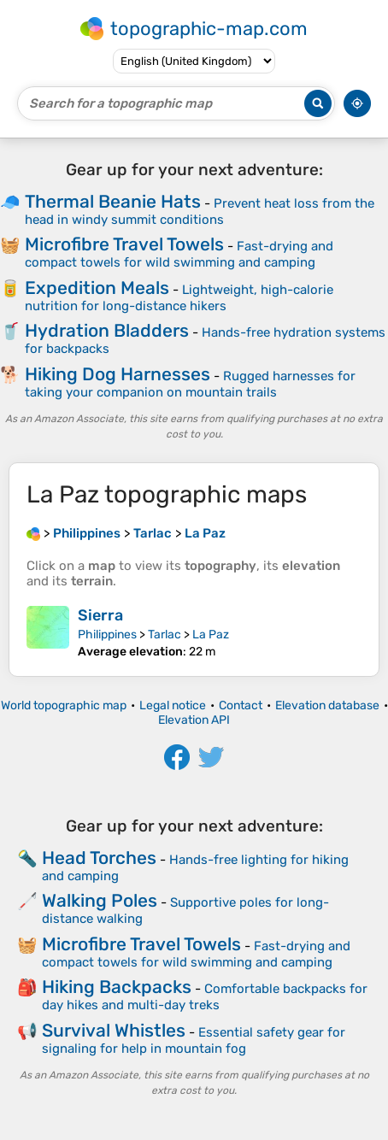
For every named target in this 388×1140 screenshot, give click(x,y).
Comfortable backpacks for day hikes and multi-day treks (204, 997)
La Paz (210, 634)
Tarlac (164, 634)
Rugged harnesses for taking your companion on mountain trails (190, 384)
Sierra (100, 615)
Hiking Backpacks (116, 986)
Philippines (107, 634)
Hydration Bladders (107, 330)
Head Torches (99, 857)
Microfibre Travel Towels (124, 244)
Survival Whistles (113, 1030)
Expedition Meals (97, 287)
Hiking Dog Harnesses (117, 374)
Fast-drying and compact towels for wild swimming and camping (179, 254)
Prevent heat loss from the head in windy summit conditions (199, 211)
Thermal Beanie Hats (113, 201)
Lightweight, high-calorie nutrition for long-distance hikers (179, 298)
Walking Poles (99, 900)
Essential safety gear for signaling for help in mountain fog (193, 1040)
